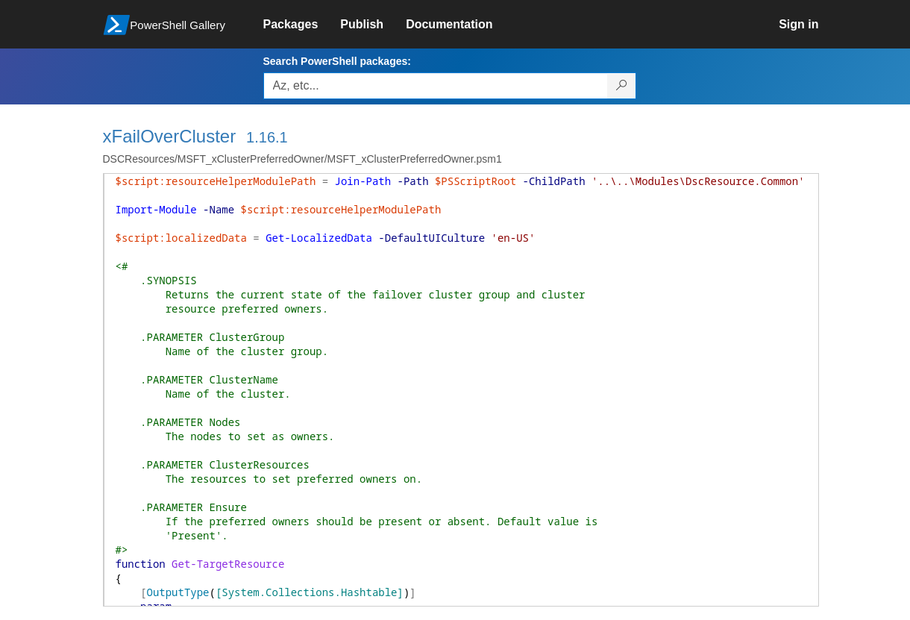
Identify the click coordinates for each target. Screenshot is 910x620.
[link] (302, 24)
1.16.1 (267, 137)
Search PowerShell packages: (337, 61)
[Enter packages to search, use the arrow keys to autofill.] (435, 85)
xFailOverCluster (169, 136)
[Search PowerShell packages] (621, 85)
